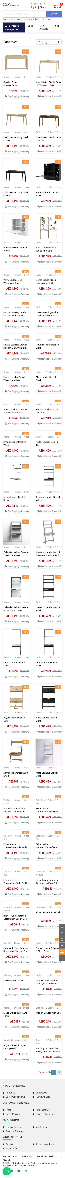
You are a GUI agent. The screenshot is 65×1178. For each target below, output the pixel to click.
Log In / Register (12, 1127)
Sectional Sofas (30, 19)
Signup (43, 7)
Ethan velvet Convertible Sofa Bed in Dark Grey (48, 847)
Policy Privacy (11, 1113)
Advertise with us (43, 1144)
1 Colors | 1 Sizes (21, 77)
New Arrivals (44, 27)
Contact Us (40, 1092)
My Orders (40, 1127)
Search (54, 14)
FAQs (7, 1109)
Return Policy (41, 1109)
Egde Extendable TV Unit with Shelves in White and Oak (14, 811)
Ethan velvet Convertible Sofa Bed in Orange (48, 811)
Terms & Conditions (44, 1113)
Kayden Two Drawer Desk (10, 84)
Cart (57, 6)
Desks (6, 77)
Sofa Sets (15, 19)
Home (6, 1156)
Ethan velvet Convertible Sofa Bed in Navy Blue (15, 847)
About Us (9, 1092)
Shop (30, 25)
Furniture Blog (41, 1096)
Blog (56, 25)
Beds (5, 19)
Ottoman (46, 19)
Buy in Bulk (10, 1148)
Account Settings (13, 1131)
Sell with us (10, 1144)
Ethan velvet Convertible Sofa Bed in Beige (15, 883)
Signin (34, 7)
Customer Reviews (14, 1096)
